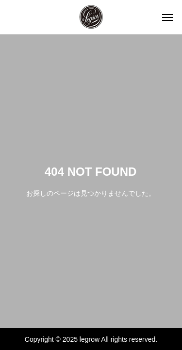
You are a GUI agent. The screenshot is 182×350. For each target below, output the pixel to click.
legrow (89, 339)
